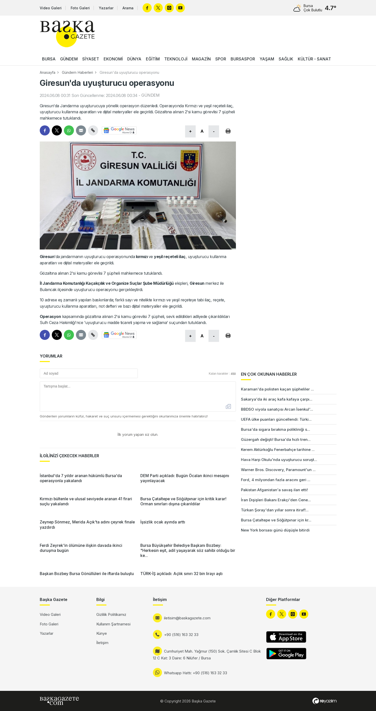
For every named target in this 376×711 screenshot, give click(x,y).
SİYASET (90, 58)
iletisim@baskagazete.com (187, 618)
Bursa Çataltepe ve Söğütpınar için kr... (276, 520)
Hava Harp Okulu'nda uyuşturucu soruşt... (279, 459)
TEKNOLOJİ (175, 58)
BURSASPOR (243, 58)
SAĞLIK (286, 58)
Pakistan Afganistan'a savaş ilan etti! (274, 489)
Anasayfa (47, 72)
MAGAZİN (201, 58)
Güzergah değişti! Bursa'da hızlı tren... (276, 439)
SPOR (220, 58)
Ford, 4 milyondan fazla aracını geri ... (275, 479)
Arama (128, 8)
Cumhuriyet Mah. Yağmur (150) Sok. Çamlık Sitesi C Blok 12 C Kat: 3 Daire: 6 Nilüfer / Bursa (207, 654)
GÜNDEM (69, 58)
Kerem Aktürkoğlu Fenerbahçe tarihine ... (278, 449)
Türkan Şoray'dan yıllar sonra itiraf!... (275, 510)
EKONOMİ (113, 58)
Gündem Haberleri (77, 72)
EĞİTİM (153, 58)
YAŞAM (267, 58)
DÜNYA (134, 58)
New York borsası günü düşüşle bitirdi (275, 530)
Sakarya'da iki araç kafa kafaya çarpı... (276, 399)
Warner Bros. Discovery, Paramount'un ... (278, 469)
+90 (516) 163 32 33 (181, 634)
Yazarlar (106, 8)
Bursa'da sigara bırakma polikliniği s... (275, 429)
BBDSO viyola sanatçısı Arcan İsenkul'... (277, 409)
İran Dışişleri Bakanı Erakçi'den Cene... (276, 499)
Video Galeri (51, 8)
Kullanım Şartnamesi (113, 624)
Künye (101, 633)
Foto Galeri (80, 8)
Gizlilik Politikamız (111, 614)
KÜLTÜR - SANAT (314, 58)
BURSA (49, 58)
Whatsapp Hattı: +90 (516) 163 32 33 (195, 672)
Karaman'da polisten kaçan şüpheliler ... (277, 389)
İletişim (102, 642)
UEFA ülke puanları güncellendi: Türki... (276, 419)
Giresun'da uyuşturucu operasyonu (129, 72)
